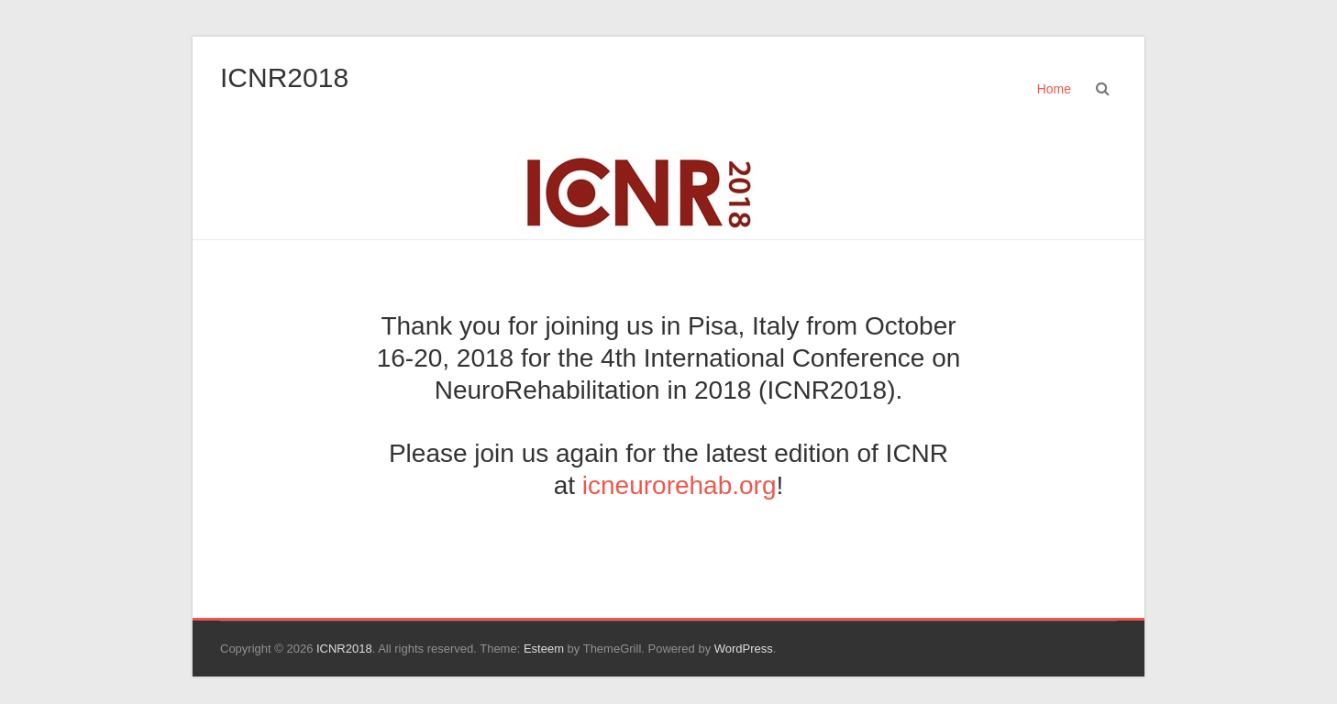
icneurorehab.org (679, 485)
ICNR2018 (284, 77)
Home (1054, 89)
